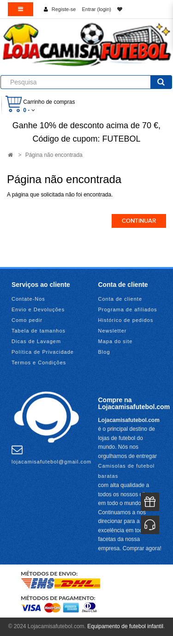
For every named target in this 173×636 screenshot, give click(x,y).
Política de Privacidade (43, 352)
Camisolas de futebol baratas (126, 471)
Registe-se (64, 9)
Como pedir (27, 320)
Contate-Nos (28, 299)
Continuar (139, 221)
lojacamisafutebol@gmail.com (51, 454)
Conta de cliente (120, 299)
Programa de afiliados (127, 309)
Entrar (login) (96, 9)
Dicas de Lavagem (36, 341)
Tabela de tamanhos (39, 330)
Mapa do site (115, 341)
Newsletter (112, 330)
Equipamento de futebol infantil (125, 626)
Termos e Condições (39, 362)
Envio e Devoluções (38, 309)
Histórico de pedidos (126, 320)
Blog (104, 352)
